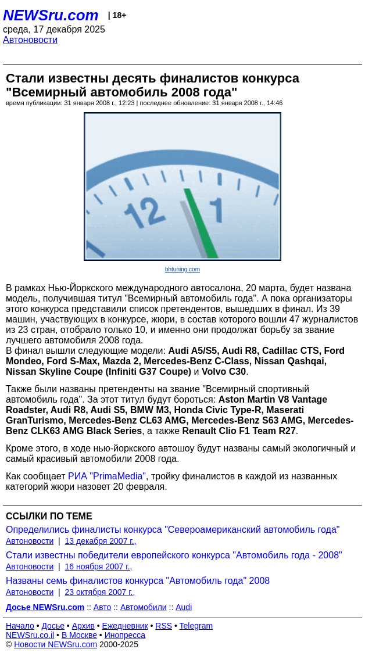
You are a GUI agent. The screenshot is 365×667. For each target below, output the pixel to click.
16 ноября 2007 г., (99, 566)
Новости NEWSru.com (55, 644)
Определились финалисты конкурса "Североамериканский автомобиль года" (172, 530)
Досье (53, 625)
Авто (103, 607)
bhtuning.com (182, 269)
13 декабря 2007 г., (101, 541)
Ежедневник (125, 625)
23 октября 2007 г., (100, 592)
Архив (83, 625)
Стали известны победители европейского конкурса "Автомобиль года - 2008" (174, 555)
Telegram (196, 625)
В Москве (79, 635)
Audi (184, 607)
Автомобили (143, 607)
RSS (163, 625)
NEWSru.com (51, 15)
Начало (20, 625)
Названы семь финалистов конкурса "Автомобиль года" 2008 (138, 581)
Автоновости (30, 40)
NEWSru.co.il (30, 635)
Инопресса (125, 635)
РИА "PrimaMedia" (107, 476)
